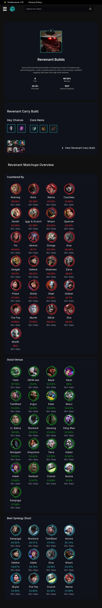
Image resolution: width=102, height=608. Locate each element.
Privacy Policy (35, 2)
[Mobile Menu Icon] (4, 9)
